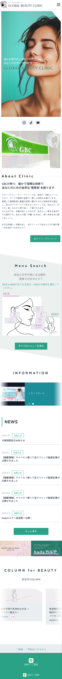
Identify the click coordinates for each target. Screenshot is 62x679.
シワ (11, 321)
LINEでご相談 (31, 662)
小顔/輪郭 (38, 326)
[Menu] (58, 4)
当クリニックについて (45, 238)
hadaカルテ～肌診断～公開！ (17, 518)
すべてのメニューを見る (31, 345)
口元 (40, 321)
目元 (38, 309)
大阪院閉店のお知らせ (13, 440)
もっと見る (31, 531)
